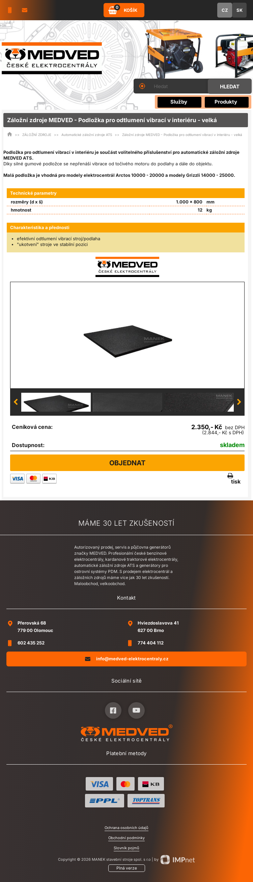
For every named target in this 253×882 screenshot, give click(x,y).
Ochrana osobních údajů (126, 827)
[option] (127, 335)
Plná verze (126, 868)
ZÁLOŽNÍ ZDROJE (36, 135)
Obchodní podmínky (126, 837)
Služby (178, 102)
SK (239, 10)
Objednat (127, 463)
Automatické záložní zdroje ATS (86, 135)
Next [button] (239, 402)
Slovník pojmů (126, 848)
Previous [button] (15, 402)
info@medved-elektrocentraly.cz (126, 659)
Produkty (226, 102)
